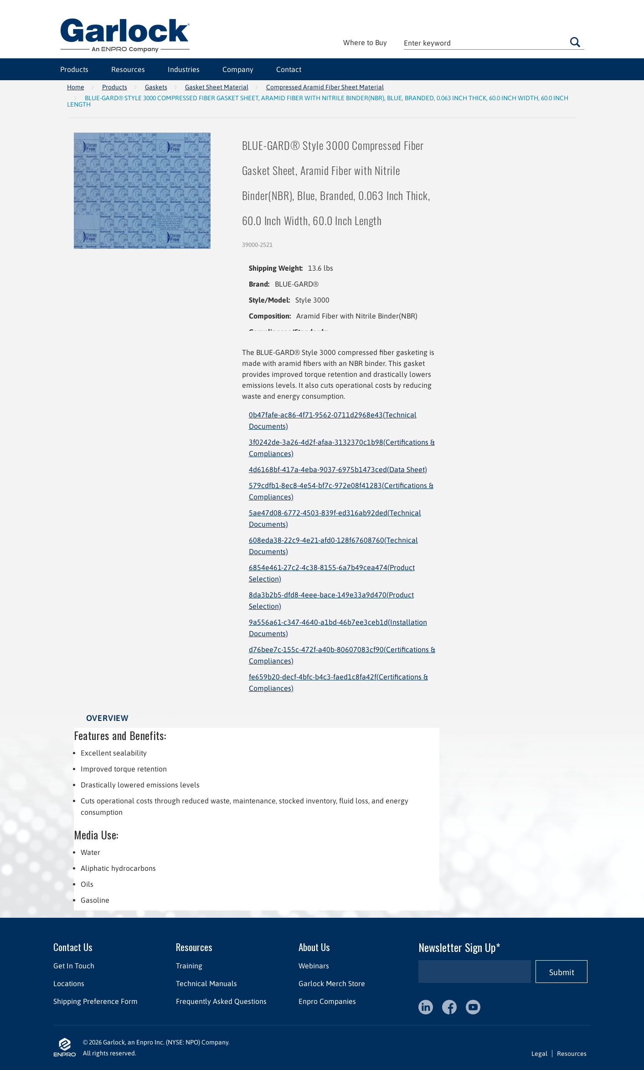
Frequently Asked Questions (220, 1001)
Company (237, 69)
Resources (128, 69)
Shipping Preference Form (95, 1001)
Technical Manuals (206, 983)
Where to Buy (365, 42)
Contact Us (73, 947)
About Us (314, 947)
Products (74, 69)
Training (188, 966)
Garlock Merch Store (331, 983)
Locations (68, 983)
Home (75, 87)
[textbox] (494, 43)
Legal (539, 1053)
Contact (288, 69)
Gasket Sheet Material (216, 87)
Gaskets (156, 87)
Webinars (313, 966)
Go (575, 42)
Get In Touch (73, 966)
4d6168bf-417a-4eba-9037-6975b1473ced (338, 469)
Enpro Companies (326, 1001)
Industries (184, 69)
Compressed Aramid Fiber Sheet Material (325, 87)
